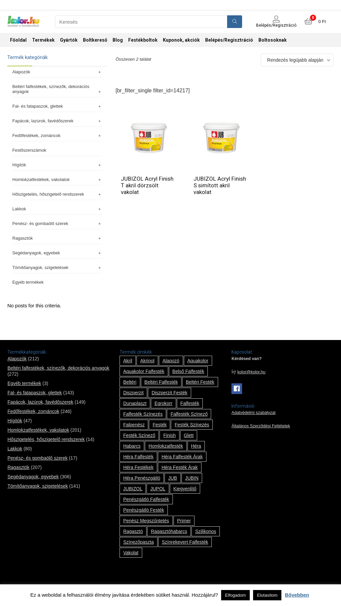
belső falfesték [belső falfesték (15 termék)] (188, 371)
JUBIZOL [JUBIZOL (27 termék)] (133, 488)
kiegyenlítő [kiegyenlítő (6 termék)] (184, 488)
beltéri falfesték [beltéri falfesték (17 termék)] (161, 382)
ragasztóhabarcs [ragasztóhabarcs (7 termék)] (169, 531)
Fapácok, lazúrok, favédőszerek (57, 120)
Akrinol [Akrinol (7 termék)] (147, 360)
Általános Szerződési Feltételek (260, 426)
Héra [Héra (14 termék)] (196, 446)
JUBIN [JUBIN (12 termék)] (191, 478)
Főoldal (18, 40)
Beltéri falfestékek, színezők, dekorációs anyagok (57, 89)
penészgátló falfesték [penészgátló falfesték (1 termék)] (146, 499)
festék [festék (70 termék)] (160, 424)
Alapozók (57, 71)
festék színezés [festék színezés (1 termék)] (191, 424)
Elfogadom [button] (235, 595)
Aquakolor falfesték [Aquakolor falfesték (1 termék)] (144, 371)
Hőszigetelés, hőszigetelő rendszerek (57, 194)
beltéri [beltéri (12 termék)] (130, 382)
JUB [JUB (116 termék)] (172, 478)
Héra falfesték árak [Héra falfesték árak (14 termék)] (182, 456)
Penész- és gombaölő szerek (57, 223)
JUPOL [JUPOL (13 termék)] (157, 488)
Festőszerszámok (29, 150)
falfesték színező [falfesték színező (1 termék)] (188, 414)
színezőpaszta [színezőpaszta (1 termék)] (138, 542)
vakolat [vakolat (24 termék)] (131, 552)
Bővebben (297, 595)
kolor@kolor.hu (251, 372)
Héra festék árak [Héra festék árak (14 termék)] (180, 467)
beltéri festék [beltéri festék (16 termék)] (200, 382)
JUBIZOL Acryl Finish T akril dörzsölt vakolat (147, 185)
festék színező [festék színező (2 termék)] (139, 435)
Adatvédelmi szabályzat (253, 412)
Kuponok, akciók (181, 40)
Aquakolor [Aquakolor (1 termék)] (197, 360)
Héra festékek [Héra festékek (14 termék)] (138, 467)
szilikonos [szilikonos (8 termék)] (205, 531)
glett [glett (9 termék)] (189, 435)
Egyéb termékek (28, 282)
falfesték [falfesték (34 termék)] (189, 403)
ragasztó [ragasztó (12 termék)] (133, 531)
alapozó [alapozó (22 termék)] (171, 360)
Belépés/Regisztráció (229, 40)
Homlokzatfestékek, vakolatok (57, 179)
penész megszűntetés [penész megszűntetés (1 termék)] (146, 520)
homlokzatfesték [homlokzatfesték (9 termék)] (166, 446)
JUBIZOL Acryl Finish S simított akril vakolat (219, 185)
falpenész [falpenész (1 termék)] (134, 424)
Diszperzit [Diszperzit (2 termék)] (133, 392)
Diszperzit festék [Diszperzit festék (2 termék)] (169, 392)
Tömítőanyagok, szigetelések (57, 267)
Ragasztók (57, 238)
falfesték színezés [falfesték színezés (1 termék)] (143, 414)
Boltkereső (95, 40)
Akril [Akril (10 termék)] (127, 360)
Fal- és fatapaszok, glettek (57, 106)
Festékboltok (143, 40)
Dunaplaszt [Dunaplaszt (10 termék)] (135, 403)
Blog (118, 40)
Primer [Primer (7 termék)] (184, 520)
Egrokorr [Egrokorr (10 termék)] (163, 403)
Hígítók (57, 164)
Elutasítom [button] (267, 595)
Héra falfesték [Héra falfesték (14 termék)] (138, 456)
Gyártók (69, 40)
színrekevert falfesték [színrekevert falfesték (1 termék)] (185, 542)
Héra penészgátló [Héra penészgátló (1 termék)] (141, 478)
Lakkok (57, 208)
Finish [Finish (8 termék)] (169, 435)
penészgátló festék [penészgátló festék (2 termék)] (143, 510)
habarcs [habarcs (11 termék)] (132, 446)
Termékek (43, 40)
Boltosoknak (272, 40)
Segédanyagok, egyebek (57, 252)
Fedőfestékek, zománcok (57, 135)
